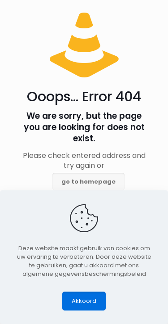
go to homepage (88, 181)
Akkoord (84, 301)
